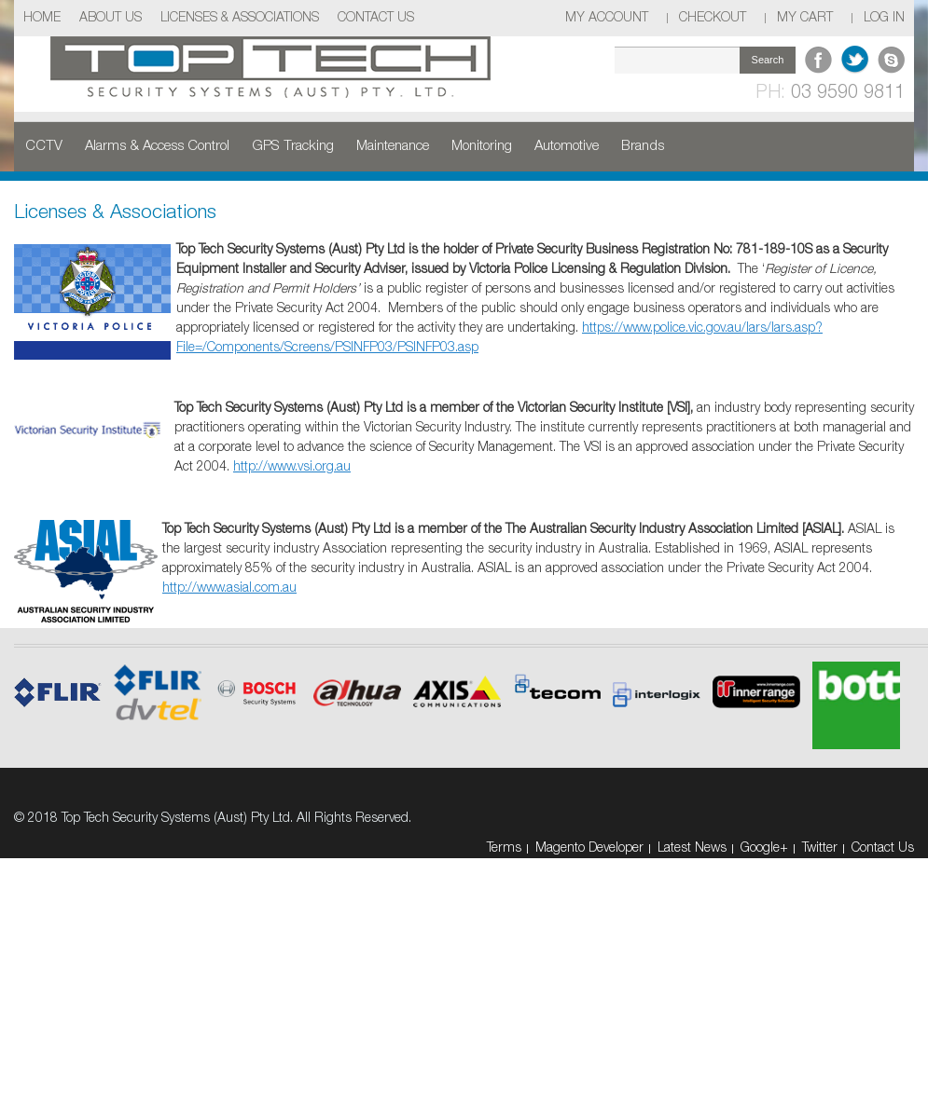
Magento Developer (589, 848)
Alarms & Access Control (157, 146)
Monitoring (481, 146)
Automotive (566, 146)
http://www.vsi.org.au (292, 467)
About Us (110, 18)
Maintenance (392, 146)
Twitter (820, 848)
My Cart (805, 18)
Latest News (692, 848)
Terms (504, 848)
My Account (606, 18)
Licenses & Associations (239, 18)
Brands (642, 146)
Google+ (764, 848)
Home (42, 18)
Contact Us (376, 18)
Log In (884, 18)
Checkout (712, 18)
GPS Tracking (293, 146)
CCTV (43, 146)
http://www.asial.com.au (229, 588)
